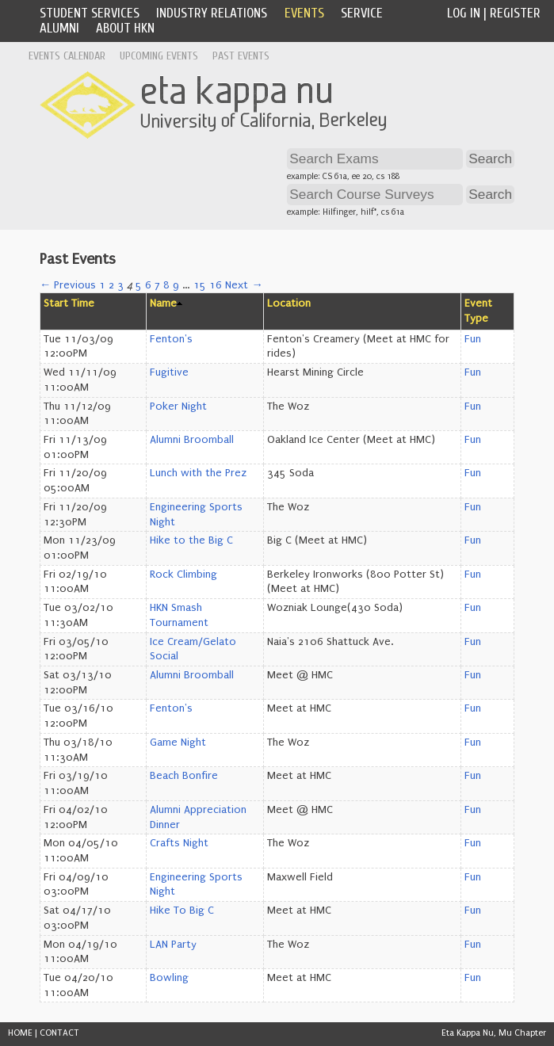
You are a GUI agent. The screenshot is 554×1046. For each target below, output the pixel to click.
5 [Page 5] (139, 285)
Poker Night (178, 406)
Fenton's (171, 339)
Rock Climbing (183, 574)
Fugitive (169, 372)
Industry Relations (211, 13)
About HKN (125, 28)
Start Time (69, 303)
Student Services (89, 13)
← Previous (68, 285)
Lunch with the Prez (198, 473)
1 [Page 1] (102, 285)
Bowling (169, 978)
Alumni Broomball (192, 439)
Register (515, 13)
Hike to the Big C (191, 540)
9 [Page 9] (176, 285)
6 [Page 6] (148, 285)
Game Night (178, 742)
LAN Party (173, 944)
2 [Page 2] (111, 285)
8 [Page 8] (166, 285)
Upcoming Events (159, 56)
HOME (20, 1033)
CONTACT (59, 1033)
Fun (472, 339)
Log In (463, 13)
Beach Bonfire (184, 775)
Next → (243, 285)
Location (289, 303)
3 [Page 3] (120, 285)
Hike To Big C (182, 910)
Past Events (240, 56)
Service (362, 13)
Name (163, 303)
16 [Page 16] (215, 285)
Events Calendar (67, 56)
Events (304, 13)
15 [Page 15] (199, 285)
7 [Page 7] (157, 285)
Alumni (59, 28)
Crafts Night (179, 843)
